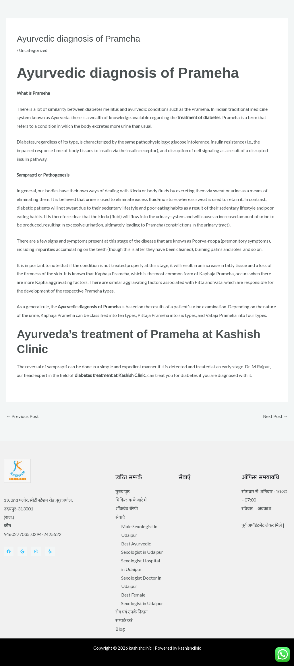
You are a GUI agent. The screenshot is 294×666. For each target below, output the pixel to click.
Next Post (275, 416)
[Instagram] (36, 552)
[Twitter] (22, 552)
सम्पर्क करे (124, 620)
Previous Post (22, 416)
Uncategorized (34, 50)
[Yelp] (50, 552)
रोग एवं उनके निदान (131, 612)
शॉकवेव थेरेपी (126, 508)
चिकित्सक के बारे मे (131, 500)
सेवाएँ (120, 517)
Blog (120, 629)
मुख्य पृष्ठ (122, 491)
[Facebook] (8, 552)
